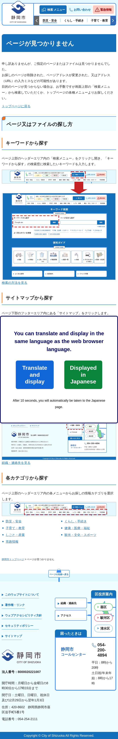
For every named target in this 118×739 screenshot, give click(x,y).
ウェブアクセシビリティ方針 (23, 615)
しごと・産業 (15, 535)
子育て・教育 (15, 528)
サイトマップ (13, 636)
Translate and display (34, 375)
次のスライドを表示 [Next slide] (113, 20)
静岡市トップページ (13, 559)
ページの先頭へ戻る (59, 573)
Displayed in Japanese (83, 375)
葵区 (103, 607)
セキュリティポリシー (19, 625)
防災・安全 (14, 521)
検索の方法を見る (14, 283)
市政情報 (12, 541)
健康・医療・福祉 (77, 528)
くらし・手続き (75, 521)
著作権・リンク (15, 604)
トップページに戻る (16, 106)
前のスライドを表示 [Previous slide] (36, 20)
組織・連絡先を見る (16, 463)
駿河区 (105, 618)
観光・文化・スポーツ (80, 535)
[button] (53, 9)
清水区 (105, 628)
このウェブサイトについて (22, 594)
